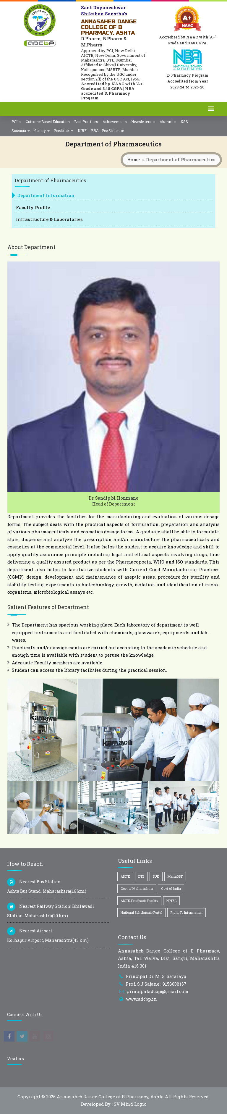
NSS (184, 121)
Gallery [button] (42, 130)
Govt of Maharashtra (137, 888)
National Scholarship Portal (141, 912)
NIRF (82, 130)
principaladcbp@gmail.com (157, 991)
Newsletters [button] (143, 121)
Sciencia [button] (21, 130)
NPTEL (171, 900)
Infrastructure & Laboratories (49, 219)
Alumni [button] (168, 121)
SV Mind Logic (130, 1104)
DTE (141, 876)
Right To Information (186, 912)
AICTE (125, 876)
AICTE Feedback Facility (139, 900)
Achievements (115, 121)
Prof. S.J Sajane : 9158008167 (156, 984)
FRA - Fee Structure (107, 130)
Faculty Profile (33, 207)
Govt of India (171, 888)
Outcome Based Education (48, 121)
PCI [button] (16, 121)
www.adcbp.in (141, 999)
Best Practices (86, 121)
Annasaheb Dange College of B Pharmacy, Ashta (110, 1097)
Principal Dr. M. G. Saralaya (156, 976)
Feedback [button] (63, 130)
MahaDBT (175, 876)
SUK (156, 876)
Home (133, 159)
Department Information (45, 195)
